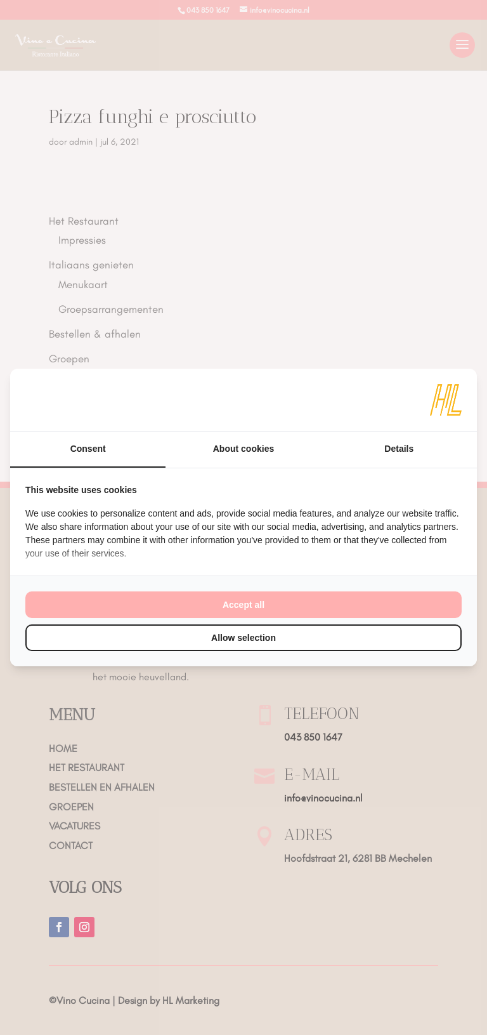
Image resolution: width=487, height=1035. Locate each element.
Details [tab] (398, 449)
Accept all (243, 605)
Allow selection (243, 638)
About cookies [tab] (243, 449)
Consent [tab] (88, 449)
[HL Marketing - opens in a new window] (446, 400)
